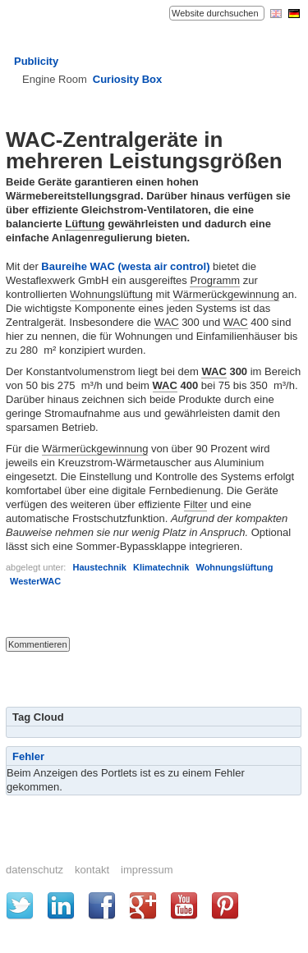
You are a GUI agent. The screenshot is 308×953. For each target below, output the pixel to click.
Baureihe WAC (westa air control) (125, 266)
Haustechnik (99, 567)
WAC (166, 322)
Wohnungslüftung (111, 294)
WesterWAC (35, 581)
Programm (215, 280)
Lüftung (84, 224)
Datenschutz (34, 870)
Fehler (28, 756)
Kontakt (92, 870)
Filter (196, 504)
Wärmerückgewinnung (226, 294)
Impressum (147, 870)
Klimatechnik (161, 567)
